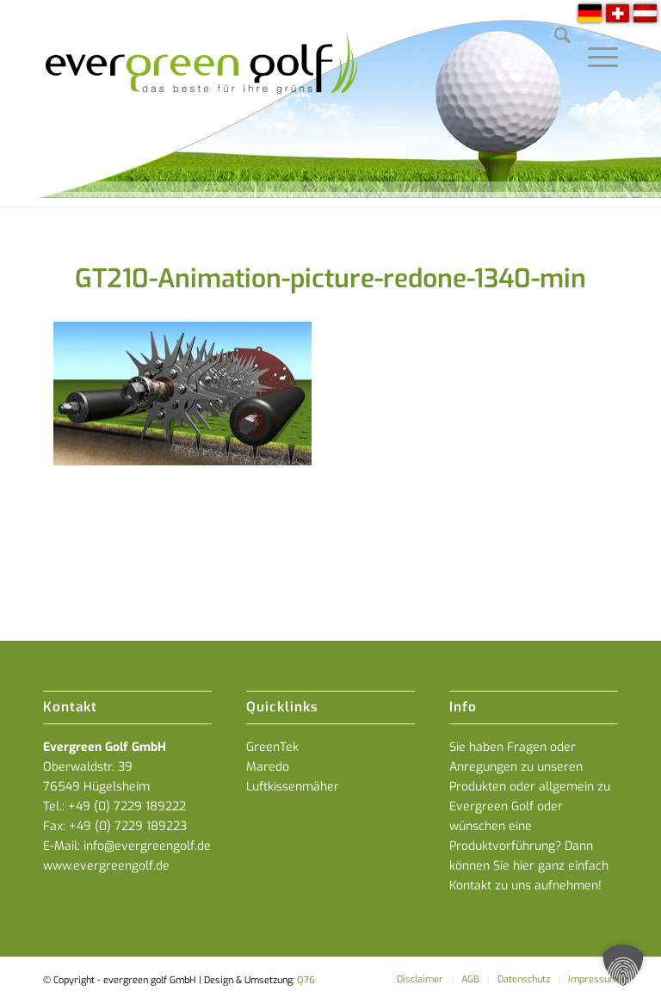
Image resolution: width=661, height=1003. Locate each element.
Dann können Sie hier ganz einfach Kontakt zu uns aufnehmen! (528, 866)
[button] (623, 965)
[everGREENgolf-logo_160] (202, 103)
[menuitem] (554, 38)
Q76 (306, 980)
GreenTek (272, 747)
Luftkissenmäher (292, 786)
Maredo (267, 767)
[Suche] (554, 38)
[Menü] (594, 38)
